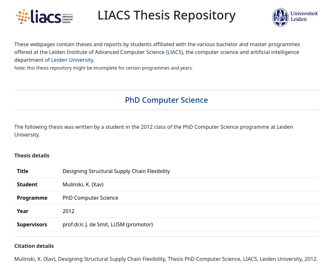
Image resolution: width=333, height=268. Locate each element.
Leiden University (72, 59)
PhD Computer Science (166, 100)
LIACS (174, 52)
